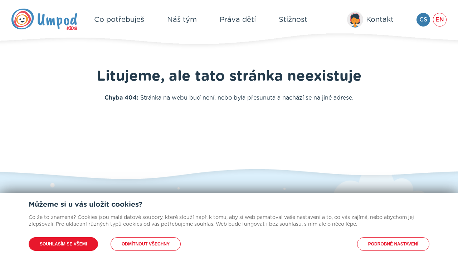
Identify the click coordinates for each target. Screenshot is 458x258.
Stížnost (293, 19)
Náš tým (182, 19)
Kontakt (380, 19)
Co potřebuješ (119, 19)
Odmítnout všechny (146, 244)
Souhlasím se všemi (63, 244)
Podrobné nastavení (393, 244)
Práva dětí (238, 19)
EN (439, 20)
